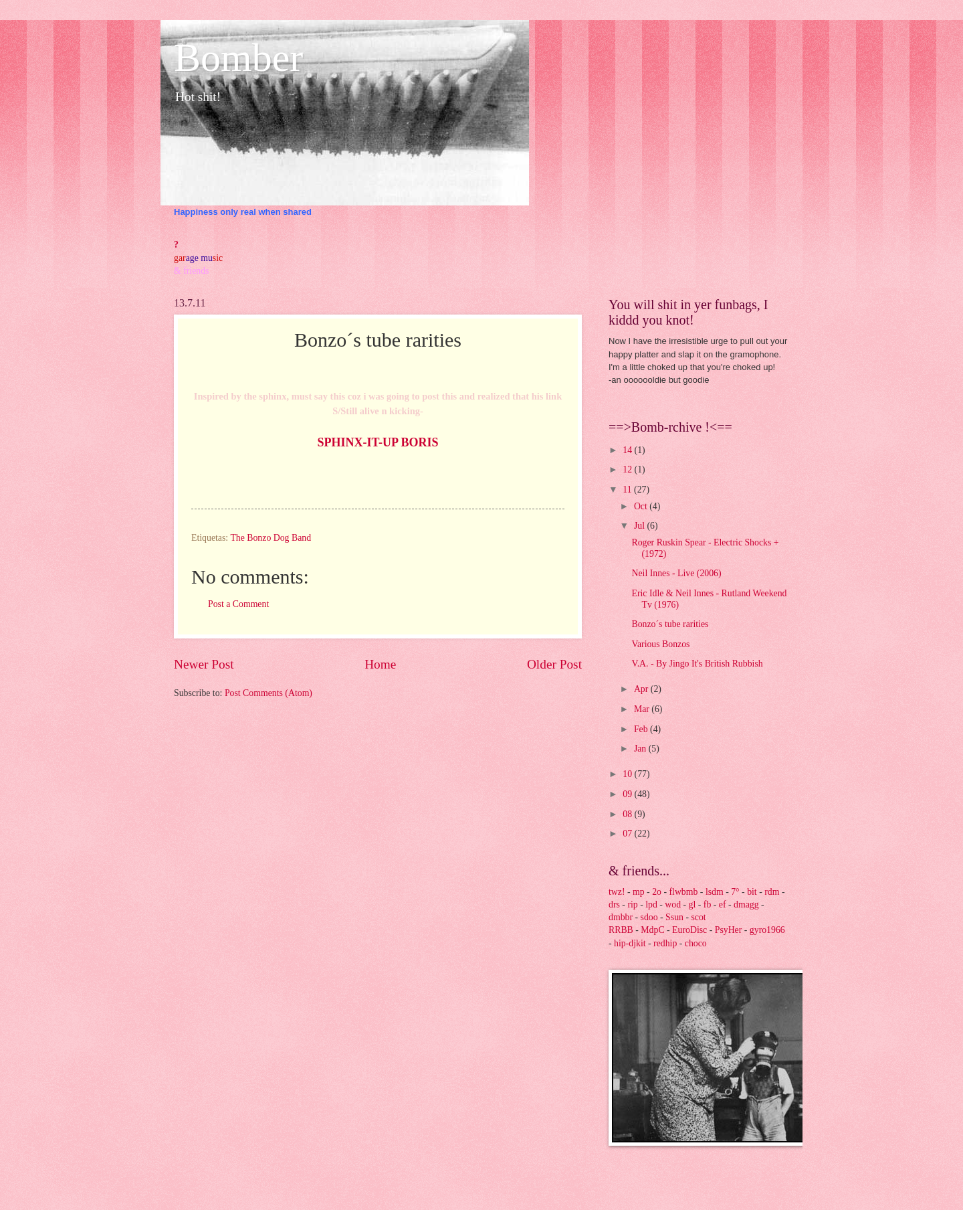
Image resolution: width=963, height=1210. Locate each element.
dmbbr (621, 917)
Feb (642, 729)
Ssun (674, 917)
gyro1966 (767, 930)
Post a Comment (238, 604)
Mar (642, 709)
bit (752, 892)
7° (735, 892)
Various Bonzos (660, 644)
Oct (641, 506)
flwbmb (683, 892)
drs (614, 904)
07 (628, 834)
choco (696, 943)
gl (692, 904)
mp (639, 892)
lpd (651, 904)
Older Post (554, 664)
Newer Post (204, 664)
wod (673, 904)
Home (380, 664)
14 (628, 450)
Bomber (238, 57)
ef (722, 904)
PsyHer (728, 930)
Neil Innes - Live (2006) (676, 573)
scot (698, 917)
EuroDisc (689, 930)
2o (656, 892)
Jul (640, 526)
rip (632, 904)
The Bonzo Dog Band (270, 538)
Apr (642, 689)
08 (628, 814)
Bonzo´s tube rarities (669, 624)
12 (628, 469)
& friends (191, 271)
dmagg (746, 904)
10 (628, 774)
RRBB (621, 930)
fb (708, 904)
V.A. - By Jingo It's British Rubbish (696, 664)
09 (628, 794)
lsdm (715, 892)
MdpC (652, 930)
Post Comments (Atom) (268, 693)
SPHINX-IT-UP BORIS (378, 442)
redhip (665, 943)
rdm (771, 892)
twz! (617, 892)
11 (628, 490)
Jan (641, 749)
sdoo (649, 917)
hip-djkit (630, 943)
